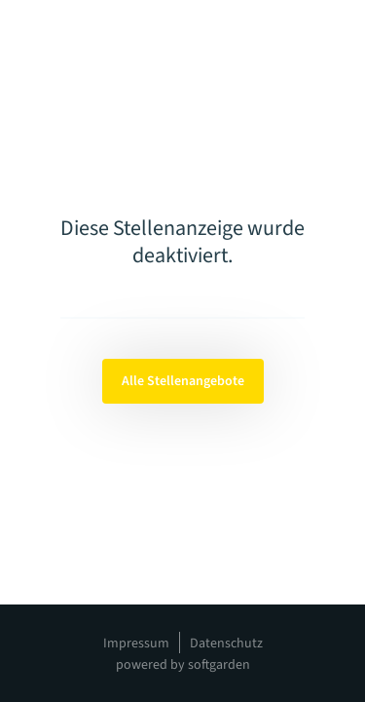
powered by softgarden (183, 665)
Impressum (136, 643)
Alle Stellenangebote (183, 381)
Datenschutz (226, 643)
